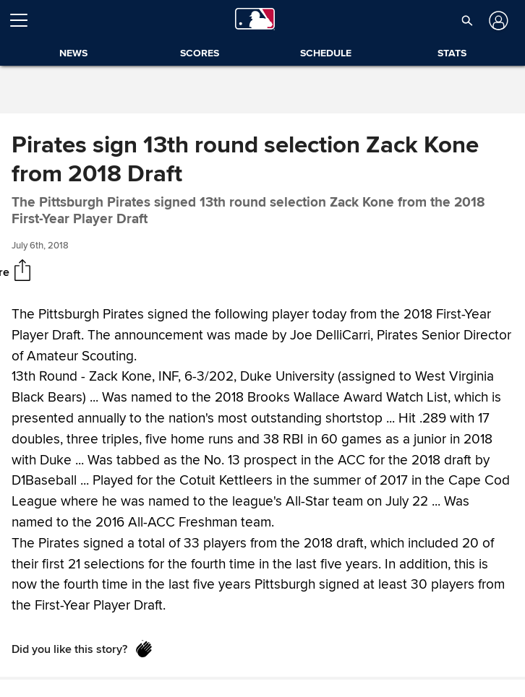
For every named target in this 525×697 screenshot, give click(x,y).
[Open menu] (24, 20)
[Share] (22, 271)
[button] (467, 20)
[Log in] (497, 20)
